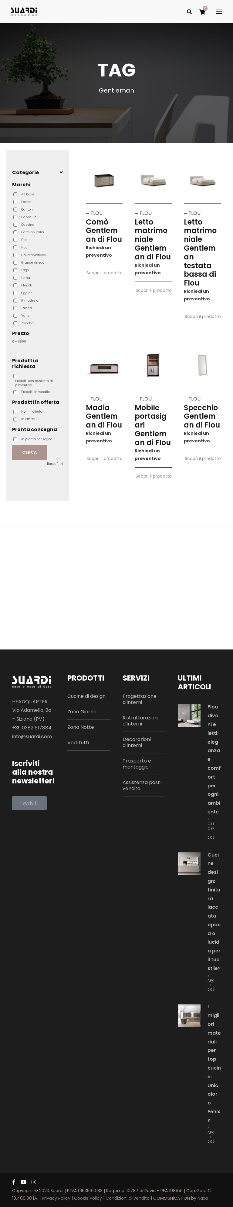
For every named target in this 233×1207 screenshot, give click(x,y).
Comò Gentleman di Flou (104, 231)
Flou (24, 247)
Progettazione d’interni (140, 699)
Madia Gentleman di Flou (104, 416)
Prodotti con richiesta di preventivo (34, 383)
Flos (24, 240)
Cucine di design (86, 696)
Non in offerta (31, 412)
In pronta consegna (36, 439)
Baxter (26, 202)
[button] (29, 803)
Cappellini (29, 217)
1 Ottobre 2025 (211, 830)
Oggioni (27, 293)
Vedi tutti (78, 742)
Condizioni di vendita (128, 1198)
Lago (25, 270)
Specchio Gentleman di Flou (202, 416)
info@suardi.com (32, 736)
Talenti (26, 308)
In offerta (28, 419)
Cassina (27, 225)
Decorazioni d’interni (137, 742)
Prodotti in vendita (35, 392)
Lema (25, 278)
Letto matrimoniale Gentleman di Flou (153, 239)
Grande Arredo (32, 263)
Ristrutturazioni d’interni (140, 720)
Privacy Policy (56, 1198)
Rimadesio (29, 301)
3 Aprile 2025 (211, 1136)
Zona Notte (80, 727)
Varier (26, 316)
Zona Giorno (81, 711)
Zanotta (27, 323)
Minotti (26, 285)
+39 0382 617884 (32, 727)
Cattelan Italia (32, 232)
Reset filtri (55, 463)
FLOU (96, 213)
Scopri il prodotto (104, 276)
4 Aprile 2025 (211, 984)
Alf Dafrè (27, 194)
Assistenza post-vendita (143, 785)
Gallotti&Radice (33, 255)
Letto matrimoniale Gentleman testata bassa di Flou (200, 252)
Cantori (27, 210)
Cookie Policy (88, 1198)
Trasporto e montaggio (137, 763)
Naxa (203, 1198)
